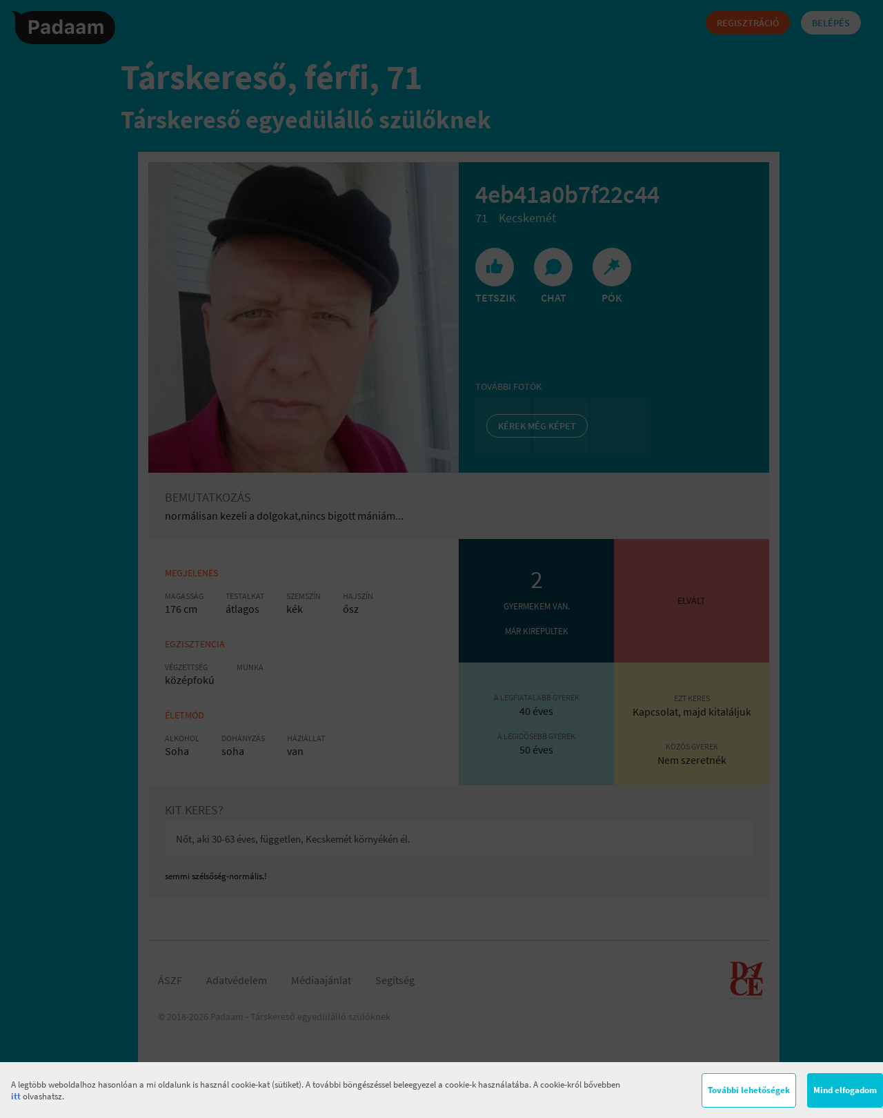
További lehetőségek (749, 1090)
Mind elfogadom (845, 1090)
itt (16, 1096)
